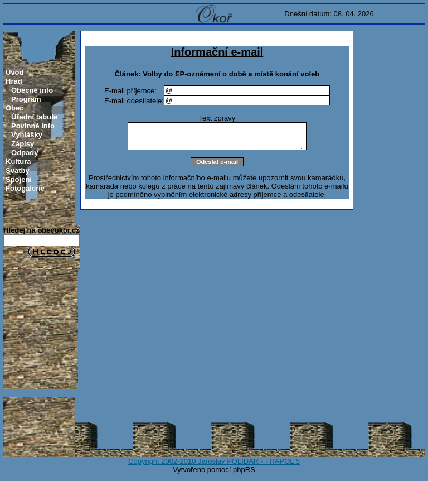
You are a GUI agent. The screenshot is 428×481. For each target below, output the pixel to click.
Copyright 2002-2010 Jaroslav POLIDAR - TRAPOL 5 (214, 461)
